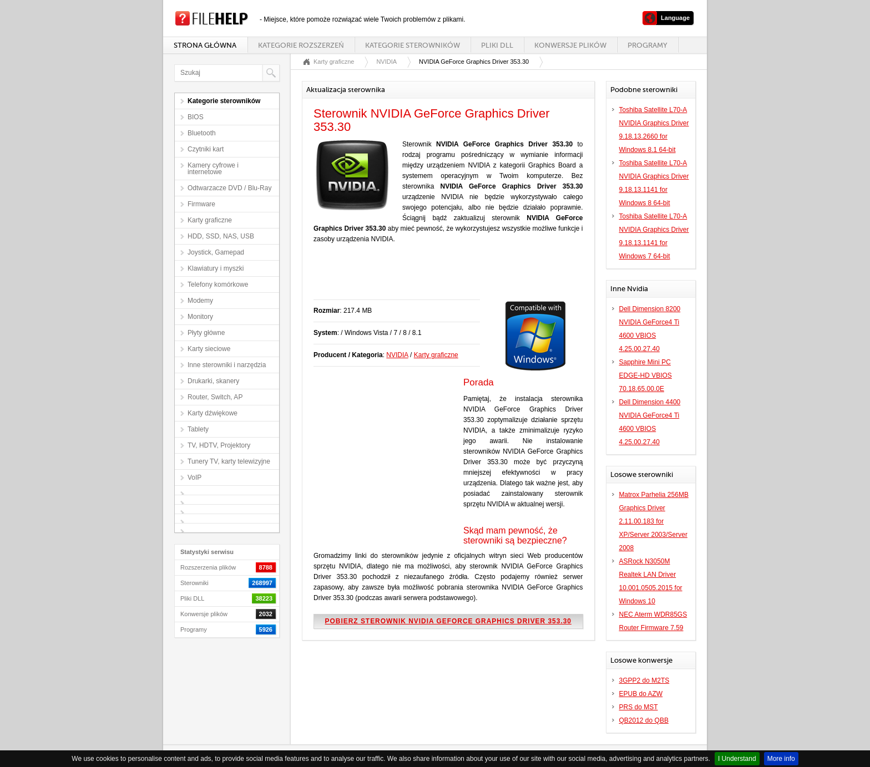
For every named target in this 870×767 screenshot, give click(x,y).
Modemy (200, 300)
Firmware (201, 204)
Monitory (200, 317)
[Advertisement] (443, 277)
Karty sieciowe (209, 349)
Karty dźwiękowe (212, 413)
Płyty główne (206, 333)
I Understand (737, 759)
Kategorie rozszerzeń (300, 45)
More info (781, 759)
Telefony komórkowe (218, 284)
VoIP (194, 477)
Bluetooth (202, 133)
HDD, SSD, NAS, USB (221, 236)
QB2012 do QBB (644, 720)
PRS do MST (638, 707)
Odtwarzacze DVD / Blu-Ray (229, 188)
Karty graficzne (210, 220)
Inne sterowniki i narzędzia (227, 365)
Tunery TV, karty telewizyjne (229, 461)
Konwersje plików (570, 45)
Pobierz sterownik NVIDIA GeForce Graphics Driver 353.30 (448, 621)
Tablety (198, 429)
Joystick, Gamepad (216, 252)
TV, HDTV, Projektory (219, 445)
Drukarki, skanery (213, 381)
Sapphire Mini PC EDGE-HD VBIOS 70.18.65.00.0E (645, 375)
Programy (647, 45)
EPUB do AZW (641, 694)
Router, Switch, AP (215, 397)
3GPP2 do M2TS (644, 680)
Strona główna (205, 45)
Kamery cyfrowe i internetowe (213, 168)
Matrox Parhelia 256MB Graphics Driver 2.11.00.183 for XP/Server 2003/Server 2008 (654, 521)
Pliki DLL (497, 45)
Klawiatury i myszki (216, 268)
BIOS (196, 117)
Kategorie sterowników (412, 45)
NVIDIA (386, 61)
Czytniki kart (206, 149)
